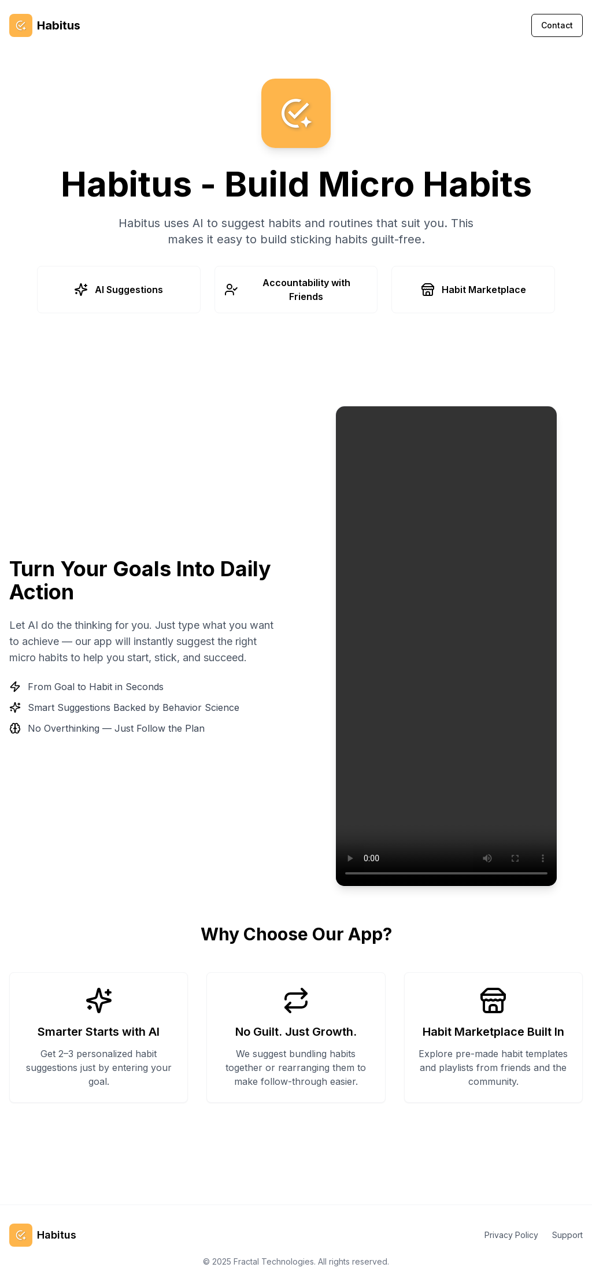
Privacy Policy (511, 1235)
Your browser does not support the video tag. (446, 646)
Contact (557, 25)
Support (567, 1235)
